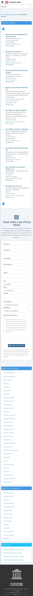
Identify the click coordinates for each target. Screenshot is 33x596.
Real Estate (6, 538)
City (4, 281)
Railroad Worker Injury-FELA (10, 450)
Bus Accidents (7, 390)
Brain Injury (6, 387)
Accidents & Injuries (12, 368)
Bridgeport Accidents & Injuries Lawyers (13, 549)
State (4, 287)
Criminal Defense (8, 514)
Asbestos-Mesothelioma (9, 376)
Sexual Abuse (7, 457)
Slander (5, 461)
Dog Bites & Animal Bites (10, 415)
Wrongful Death (7, 482)
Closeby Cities (7, 544)
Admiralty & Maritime (9, 373)
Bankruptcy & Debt (8, 496)
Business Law (7, 500)
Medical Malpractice (8, 425)
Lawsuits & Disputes (9, 535)
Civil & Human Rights (9, 507)
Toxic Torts (6, 471)
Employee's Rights (8, 517)
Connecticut (7, 14)
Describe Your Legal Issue (10, 315)
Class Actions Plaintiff (9, 397)
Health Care (6, 528)
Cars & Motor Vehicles (9, 503)
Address (5, 272)
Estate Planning (7, 521)
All (2, 14)
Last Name (6, 250)
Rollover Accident (8, 454)
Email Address (7, 258)
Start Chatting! (16, 346)
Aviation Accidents (8, 380)
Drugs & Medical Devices (10, 418)
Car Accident (7, 394)
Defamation (6, 411)
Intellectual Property (9, 531)
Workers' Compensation (10, 478)
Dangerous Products (9, 408)
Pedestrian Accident (8, 436)
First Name (6, 244)
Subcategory (6, 307)
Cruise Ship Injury (8, 404)
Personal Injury (7, 440)
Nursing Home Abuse (9, 432)
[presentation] (16, 340)
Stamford (16, 14)
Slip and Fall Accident (9, 464)
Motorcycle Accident (9, 429)
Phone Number (7, 264)
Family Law (6, 524)
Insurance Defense (8, 422)
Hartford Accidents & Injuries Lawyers (13, 553)
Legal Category (7, 301)
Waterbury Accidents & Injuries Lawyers (13, 560)
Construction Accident (9, 401)
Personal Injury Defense (9, 443)
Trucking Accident (8, 475)
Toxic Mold (6, 468)
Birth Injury (6, 383)
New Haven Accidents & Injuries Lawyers (14, 556)
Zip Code (5, 293)
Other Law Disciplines (12, 488)
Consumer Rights (8, 510)
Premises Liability (8, 447)
